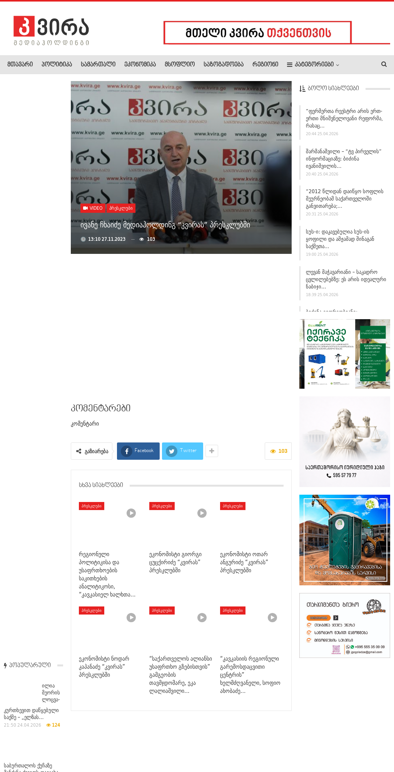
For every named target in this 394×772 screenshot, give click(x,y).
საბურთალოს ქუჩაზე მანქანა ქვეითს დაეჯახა (31, 192)
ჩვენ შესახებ (20, 743)
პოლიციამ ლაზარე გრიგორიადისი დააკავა (32, 309)
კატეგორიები (310, 64)
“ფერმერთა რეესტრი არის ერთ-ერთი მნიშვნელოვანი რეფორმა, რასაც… (344, 118)
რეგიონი (265, 65)
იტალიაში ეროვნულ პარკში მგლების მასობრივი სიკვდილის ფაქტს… (31, 371)
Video (93, 208)
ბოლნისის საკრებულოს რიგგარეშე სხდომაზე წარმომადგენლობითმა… (34, 251)
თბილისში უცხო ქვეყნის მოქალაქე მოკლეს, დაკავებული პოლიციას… (33, 693)
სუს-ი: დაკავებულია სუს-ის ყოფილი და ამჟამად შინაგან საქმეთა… (340, 238)
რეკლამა (56, 743)
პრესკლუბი (121, 208)
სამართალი (98, 65)
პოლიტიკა (57, 65)
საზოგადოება (224, 65)
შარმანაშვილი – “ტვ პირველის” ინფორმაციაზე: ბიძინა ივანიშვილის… (344, 158)
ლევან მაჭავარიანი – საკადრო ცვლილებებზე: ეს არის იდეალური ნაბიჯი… (346, 279)
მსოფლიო (180, 65)
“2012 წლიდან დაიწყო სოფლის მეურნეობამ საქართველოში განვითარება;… (345, 198)
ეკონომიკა (140, 65)
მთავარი (20, 65)
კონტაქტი (88, 743)
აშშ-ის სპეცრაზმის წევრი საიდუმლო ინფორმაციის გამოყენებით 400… (30, 429)
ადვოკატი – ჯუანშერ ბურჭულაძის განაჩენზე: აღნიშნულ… (31, 569)
